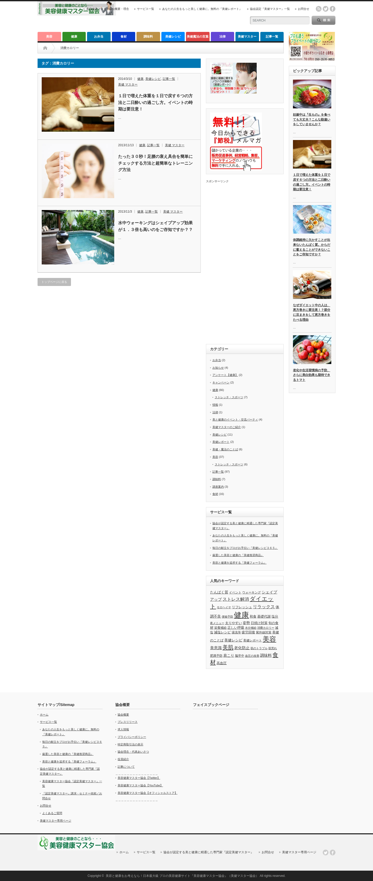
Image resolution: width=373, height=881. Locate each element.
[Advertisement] (245, 261)
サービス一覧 (145, 8)
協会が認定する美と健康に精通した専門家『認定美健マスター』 (208, 852)
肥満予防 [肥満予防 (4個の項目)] (216, 656)
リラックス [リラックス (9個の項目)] (264, 606)
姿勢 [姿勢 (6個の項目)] (246, 623)
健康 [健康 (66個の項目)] (241, 615)
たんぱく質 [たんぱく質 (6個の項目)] (219, 592)
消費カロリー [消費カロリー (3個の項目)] (265, 627)
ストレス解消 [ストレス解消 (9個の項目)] (236, 599)
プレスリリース (128, 721)
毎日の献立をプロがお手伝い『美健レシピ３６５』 (245, 547)
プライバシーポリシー (132, 736)
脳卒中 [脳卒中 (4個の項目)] (239, 656)
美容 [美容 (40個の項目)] (269, 639)
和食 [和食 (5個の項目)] (253, 616)
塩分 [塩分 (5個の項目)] (274, 616)
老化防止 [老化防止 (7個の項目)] (242, 648)
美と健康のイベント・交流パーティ (235, 419)
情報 (215, 404)
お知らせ (218, 367)
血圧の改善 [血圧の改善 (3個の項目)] (252, 655)
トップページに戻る (54, 281)
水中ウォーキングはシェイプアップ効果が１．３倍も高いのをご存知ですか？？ (155, 226)
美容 (49, 36)
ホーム (44, 714)
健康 (74, 36)
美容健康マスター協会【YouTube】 (140, 785)
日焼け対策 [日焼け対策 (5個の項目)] (259, 623)
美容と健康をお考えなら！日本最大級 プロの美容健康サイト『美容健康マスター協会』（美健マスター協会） (182, 876)
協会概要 (123, 714)
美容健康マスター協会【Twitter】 (139, 777)
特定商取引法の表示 (130, 744)
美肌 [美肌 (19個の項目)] (228, 647)
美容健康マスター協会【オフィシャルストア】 (147, 792)
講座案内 (218, 486)
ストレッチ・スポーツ (229, 397)
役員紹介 (123, 759)
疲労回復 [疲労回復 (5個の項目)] (248, 632)
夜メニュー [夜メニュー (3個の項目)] (217, 623)
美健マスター (247, 36)
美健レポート (220, 441)
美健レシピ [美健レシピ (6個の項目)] (233, 640)
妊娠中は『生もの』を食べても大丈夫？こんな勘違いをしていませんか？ (311, 119)
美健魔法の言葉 (198, 36)
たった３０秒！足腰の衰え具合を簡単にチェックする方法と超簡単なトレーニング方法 (155, 163)
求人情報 (123, 729)
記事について (126, 766)
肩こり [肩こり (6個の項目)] (228, 655)
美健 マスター (128, 84)
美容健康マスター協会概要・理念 (107, 8)
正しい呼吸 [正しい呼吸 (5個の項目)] (235, 628)
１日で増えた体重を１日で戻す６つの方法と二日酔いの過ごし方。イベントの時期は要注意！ (155, 102)
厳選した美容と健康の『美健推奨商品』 (238, 555)
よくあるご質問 (52, 813)
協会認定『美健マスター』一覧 (270, 8)
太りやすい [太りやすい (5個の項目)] (233, 623)
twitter (325, 9)
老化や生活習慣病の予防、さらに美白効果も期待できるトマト (311, 375)
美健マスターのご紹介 (226, 427)
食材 (123, 36)
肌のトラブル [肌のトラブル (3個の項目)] (259, 648)
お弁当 (98, 36)
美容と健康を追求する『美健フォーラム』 (239, 562)
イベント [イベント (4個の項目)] (235, 592)
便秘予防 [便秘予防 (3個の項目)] (227, 616)
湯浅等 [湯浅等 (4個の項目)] (236, 632)
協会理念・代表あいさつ (133, 751)
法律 (222, 36)
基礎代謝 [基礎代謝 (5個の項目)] (264, 616)
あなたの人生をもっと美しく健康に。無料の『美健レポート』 (202, 8)
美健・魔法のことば (225, 449)
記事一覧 (272, 36)
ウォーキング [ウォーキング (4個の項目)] (251, 592)
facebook (332, 9)
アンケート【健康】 (225, 374)
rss (318, 9)
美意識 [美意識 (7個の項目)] (216, 648)
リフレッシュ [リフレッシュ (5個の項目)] (242, 607)
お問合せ (303, 8)
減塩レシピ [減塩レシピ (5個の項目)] (222, 632)
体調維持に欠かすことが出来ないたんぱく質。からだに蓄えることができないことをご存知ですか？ (311, 247)
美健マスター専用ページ (55, 820)
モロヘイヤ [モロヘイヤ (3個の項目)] (224, 607)
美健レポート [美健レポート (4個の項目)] (252, 640)
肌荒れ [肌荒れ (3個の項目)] (272, 648)
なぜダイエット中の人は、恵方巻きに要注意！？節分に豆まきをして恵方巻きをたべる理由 (311, 312)
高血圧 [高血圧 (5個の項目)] (222, 663)
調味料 (148, 36)
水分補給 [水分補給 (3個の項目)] (250, 627)
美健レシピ (173, 36)
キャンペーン (220, 382)
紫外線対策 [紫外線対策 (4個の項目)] (263, 632)
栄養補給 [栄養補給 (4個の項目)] (220, 628)
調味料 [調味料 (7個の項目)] (266, 655)
